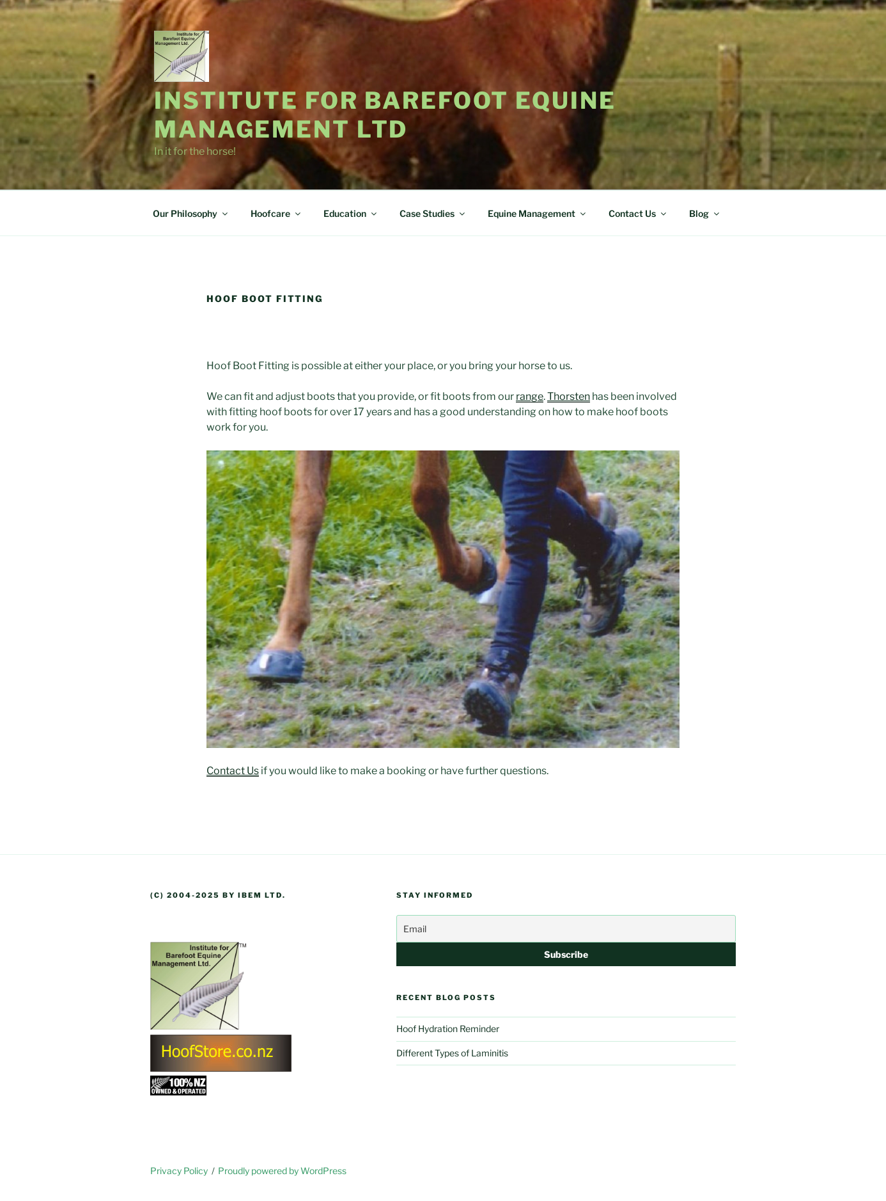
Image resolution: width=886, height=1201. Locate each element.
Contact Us (638, 213)
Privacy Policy (179, 1170)
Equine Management (537, 213)
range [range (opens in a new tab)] (529, 396)
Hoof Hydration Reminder (447, 1028)
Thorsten (568, 396)
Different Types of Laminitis (452, 1052)
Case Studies (433, 213)
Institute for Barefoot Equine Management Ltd (385, 114)
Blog (705, 213)
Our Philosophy (191, 213)
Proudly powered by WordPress (282, 1170)
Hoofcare (276, 213)
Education (350, 213)
